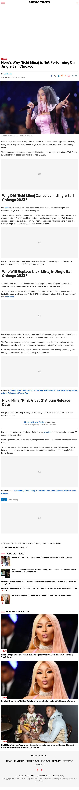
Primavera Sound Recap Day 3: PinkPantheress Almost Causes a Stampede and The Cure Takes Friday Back (38, 583)
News (4, 58)
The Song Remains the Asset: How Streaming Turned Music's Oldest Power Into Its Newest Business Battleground (44, 570)
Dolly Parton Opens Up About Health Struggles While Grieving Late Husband (41, 595)
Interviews (32, 761)
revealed (47, 432)
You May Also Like (18, 611)
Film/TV (56, 761)
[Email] (72, 76)
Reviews (45, 761)
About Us (19, 776)
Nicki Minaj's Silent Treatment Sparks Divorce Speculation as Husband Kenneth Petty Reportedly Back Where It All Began (38, 746)
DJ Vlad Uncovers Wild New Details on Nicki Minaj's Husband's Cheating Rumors (38, 701)
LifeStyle (68, 761)
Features (19, 761)
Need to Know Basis (34, 422)
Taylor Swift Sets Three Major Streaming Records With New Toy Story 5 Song (42, 557)
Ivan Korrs (8, 74)
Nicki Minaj (13, 500)
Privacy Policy (58, 776)
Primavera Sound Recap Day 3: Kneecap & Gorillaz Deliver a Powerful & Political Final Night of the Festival (39, 589)
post (7, 208)
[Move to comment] (76, 76)
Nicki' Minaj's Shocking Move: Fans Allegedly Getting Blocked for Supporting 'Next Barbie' (37, 655)
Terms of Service (43, 776)
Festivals (39, 764)
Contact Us (29, 776)
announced (9, 297)
